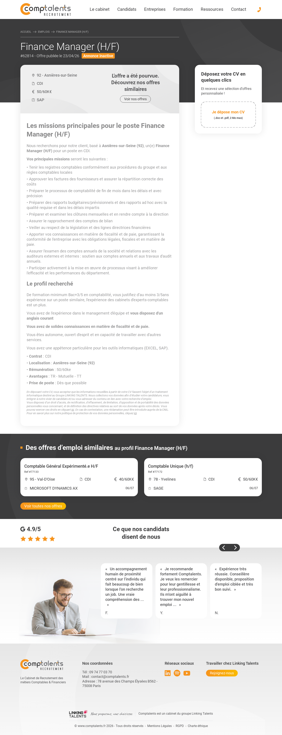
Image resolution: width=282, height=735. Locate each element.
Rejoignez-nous (222, 673)
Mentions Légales (159, 726)
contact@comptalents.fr (110, 676)
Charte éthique (198, 726)
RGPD (180, 726)
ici (72, 409)
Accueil (25, 31)
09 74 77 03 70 (100, 672)
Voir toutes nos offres (43, 506)
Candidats (126, 9)
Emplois (44, 31)
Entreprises (154, 9)
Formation (183, 9)
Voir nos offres (135, 99)
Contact (238, 9)
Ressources (212, 9)
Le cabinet (99, 9)
